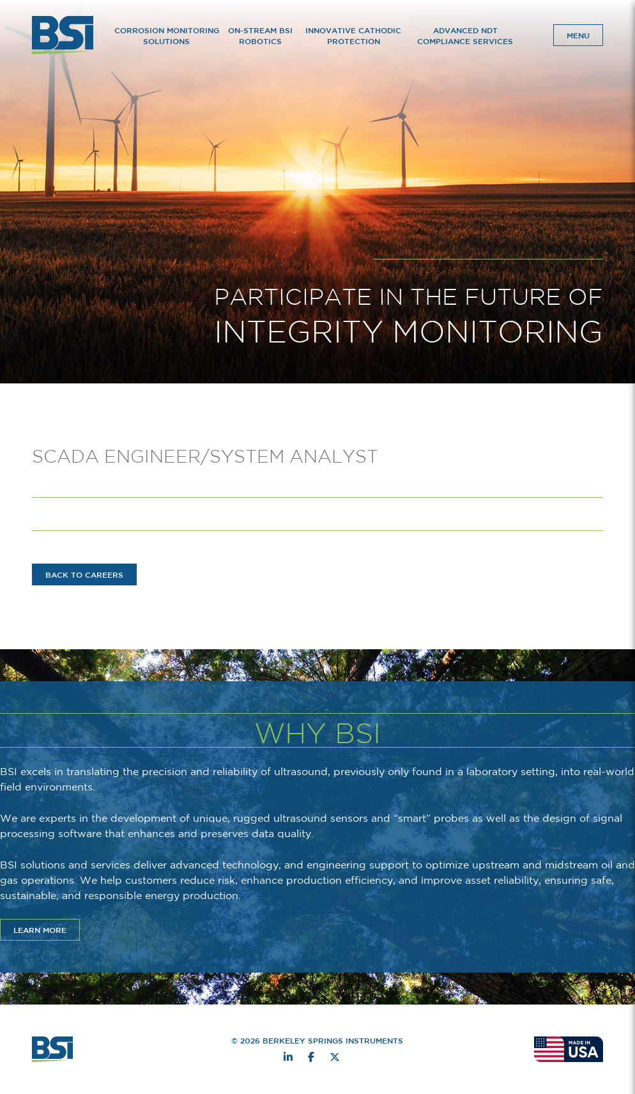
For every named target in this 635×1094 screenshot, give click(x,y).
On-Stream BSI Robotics (260, 35)
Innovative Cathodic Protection (353, 35)
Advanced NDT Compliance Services (465, 35)
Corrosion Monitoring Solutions (166, 35)
